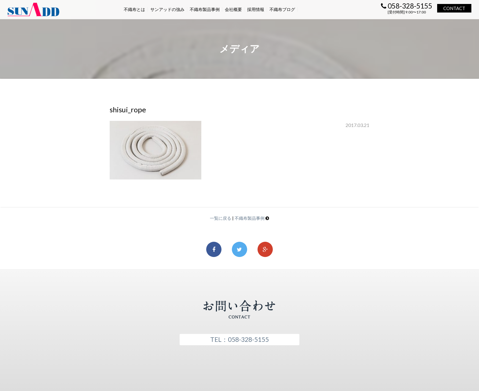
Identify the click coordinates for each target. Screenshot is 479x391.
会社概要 (233, 9)
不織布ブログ (282, 9)
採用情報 (255, 9)
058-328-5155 (406, 6)
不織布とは (134, 9)
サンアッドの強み (167, 9)
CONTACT (454, 8)
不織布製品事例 (205, 9)
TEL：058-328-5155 (239, 339)
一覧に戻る (220, 218)
